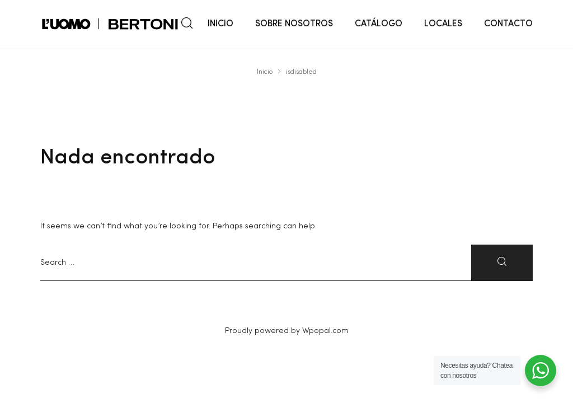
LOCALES (443, 24)
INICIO (220, 24)
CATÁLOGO (378, 24)
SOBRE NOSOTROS (294, 24)
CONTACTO (508, 24)
